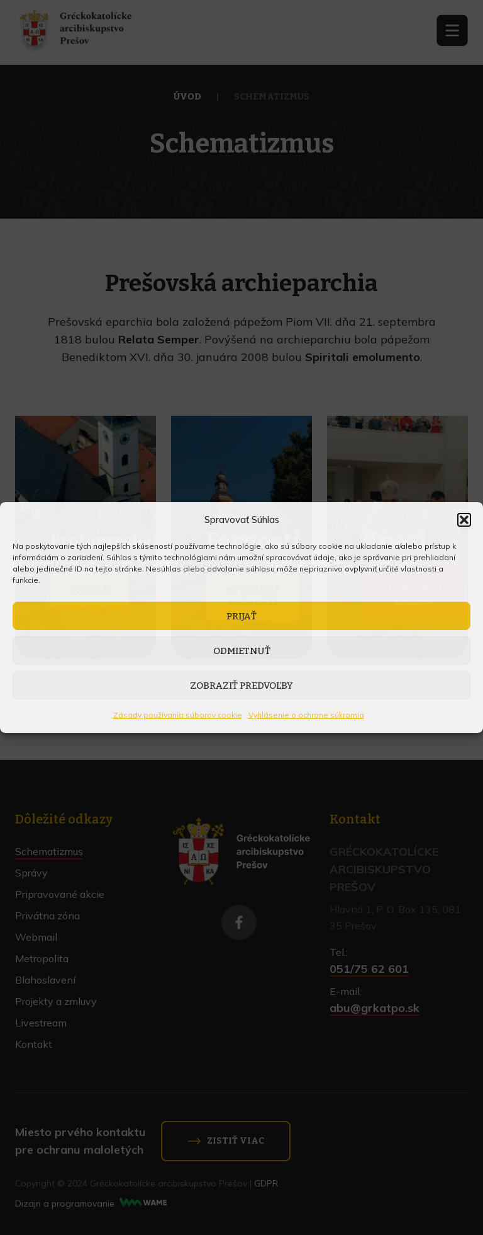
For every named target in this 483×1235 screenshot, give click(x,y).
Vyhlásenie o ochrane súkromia (306, 715)
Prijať (241, 616)
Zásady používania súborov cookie (177, 715)
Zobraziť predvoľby (241, 685)
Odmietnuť (241, 651)
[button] (464, 520)
